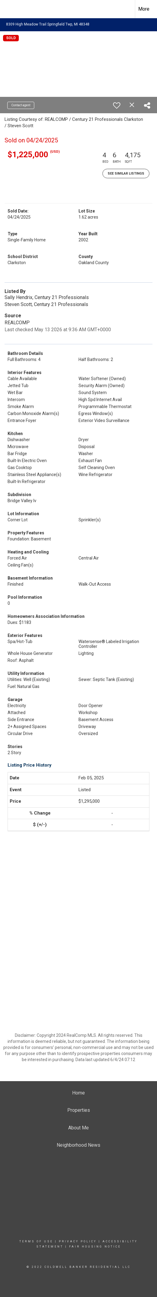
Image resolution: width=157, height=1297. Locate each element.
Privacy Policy (78, 1241)
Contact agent (20, 105)
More (143, 9)
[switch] (116, 105)
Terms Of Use (36, 1241)
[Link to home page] (10, 8)
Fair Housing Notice (95, 1246)
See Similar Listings (126, 173)
